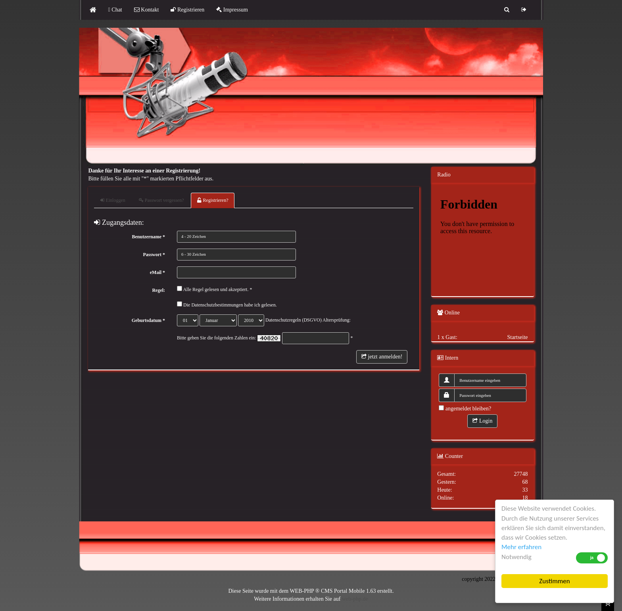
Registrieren (187, 10)
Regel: (158, 290)
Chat (115, 10)
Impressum (232, 10)
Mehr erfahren (521, 547)
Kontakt (146, 10)
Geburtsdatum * (148, 320)
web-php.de (355, 599)
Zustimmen (554, 581)
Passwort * (154, 254)
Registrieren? (212, 200)
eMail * (157, 272)
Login (482, 421)
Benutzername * (148, 236)
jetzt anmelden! (381, 357)
